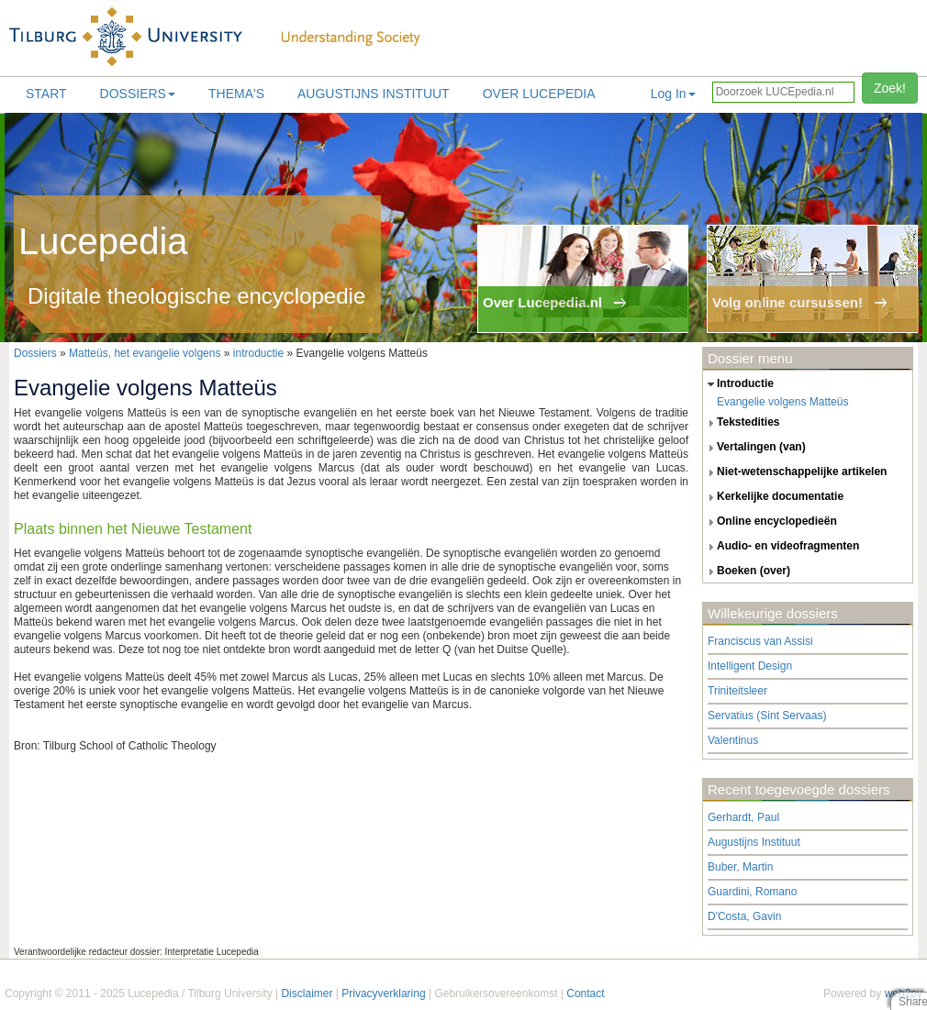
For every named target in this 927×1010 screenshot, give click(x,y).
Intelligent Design (750, 666)
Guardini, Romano (752, 891)
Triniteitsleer (737, 690)
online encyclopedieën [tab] (770, 522)
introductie (258, 353)
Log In (673, 93)
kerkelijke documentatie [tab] (773, 497)
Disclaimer (306, 993)
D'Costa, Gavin (744, 916)
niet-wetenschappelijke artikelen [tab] (795, 472)
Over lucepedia (539, 93)
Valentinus (733, 740)
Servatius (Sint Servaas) (767, 715)
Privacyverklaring (383, 993)
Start (46, 93)
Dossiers (137, 93)
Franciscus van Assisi (760, 641)
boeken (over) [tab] (746, 571)
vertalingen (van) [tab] (754, 447)
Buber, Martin (740, 866)
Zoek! (890, 88)
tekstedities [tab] (741, 423)
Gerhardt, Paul (743, 817)
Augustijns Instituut (373, 93)
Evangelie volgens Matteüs (782, 401)
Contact (585, 993)
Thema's (236, 93)
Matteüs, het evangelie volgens (146, 353)
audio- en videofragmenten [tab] (781, 546)
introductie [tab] (738, 384)
